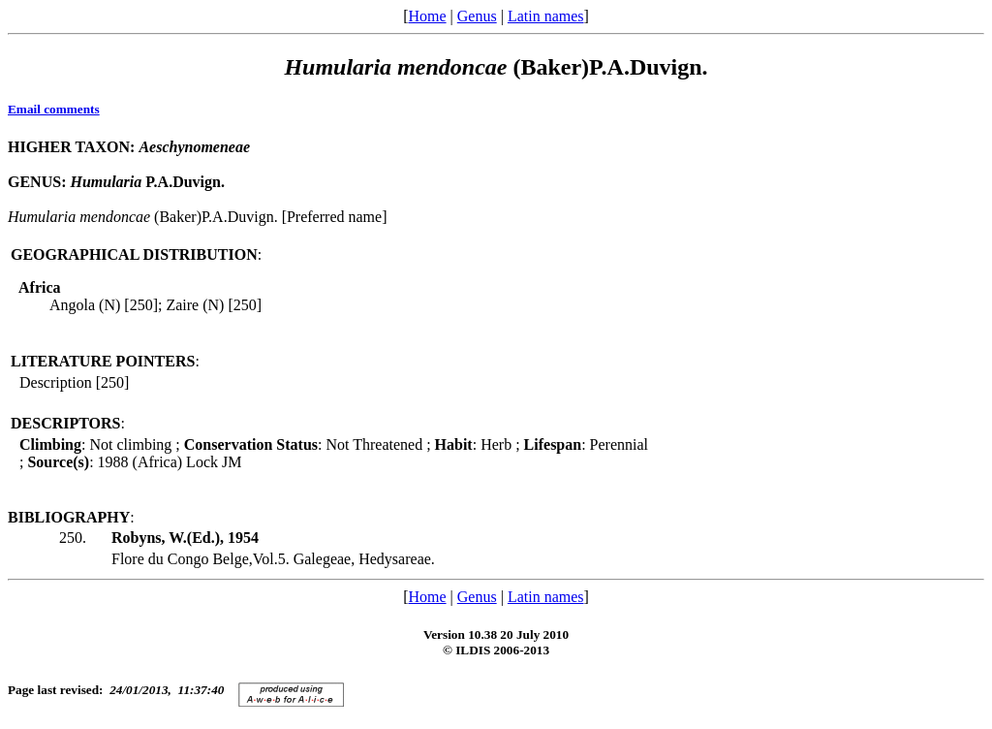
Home (427, 16)
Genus (477, 16)
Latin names (546, 16)
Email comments (54, 109)
